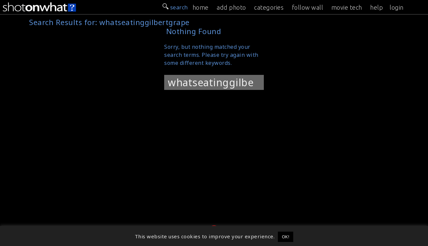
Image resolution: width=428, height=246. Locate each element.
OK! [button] (286, 237)
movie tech (346, 7)
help (376, 7)
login (397, 7)
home (201, 7)
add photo (231, 7)
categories (269, 7)
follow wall (307, 7)
